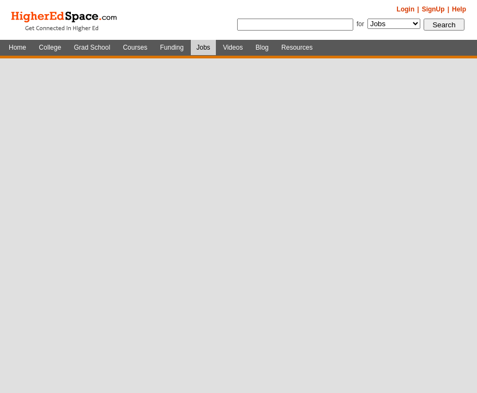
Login (406, 9)
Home (17, 47)
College (50, 47)
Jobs (203, 47)
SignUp (433, 9)
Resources (296, 47)
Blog (262, 47)
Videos (233, 47)
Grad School (92, 47)
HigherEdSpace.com (65, 20)
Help (459, 9)
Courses (135, 47)
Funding (171, 47)
